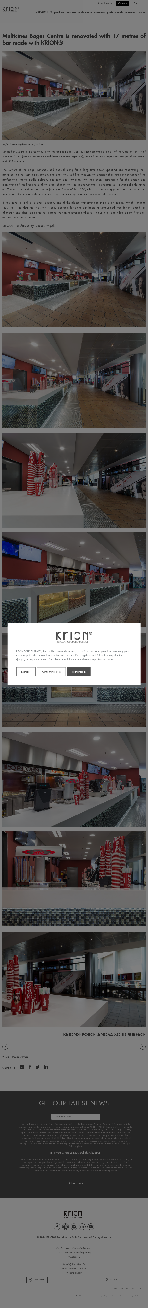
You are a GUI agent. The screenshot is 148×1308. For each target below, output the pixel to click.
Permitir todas (79, 672)
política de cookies (103, 659)
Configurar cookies (51, 672)
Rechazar (25, 672)
